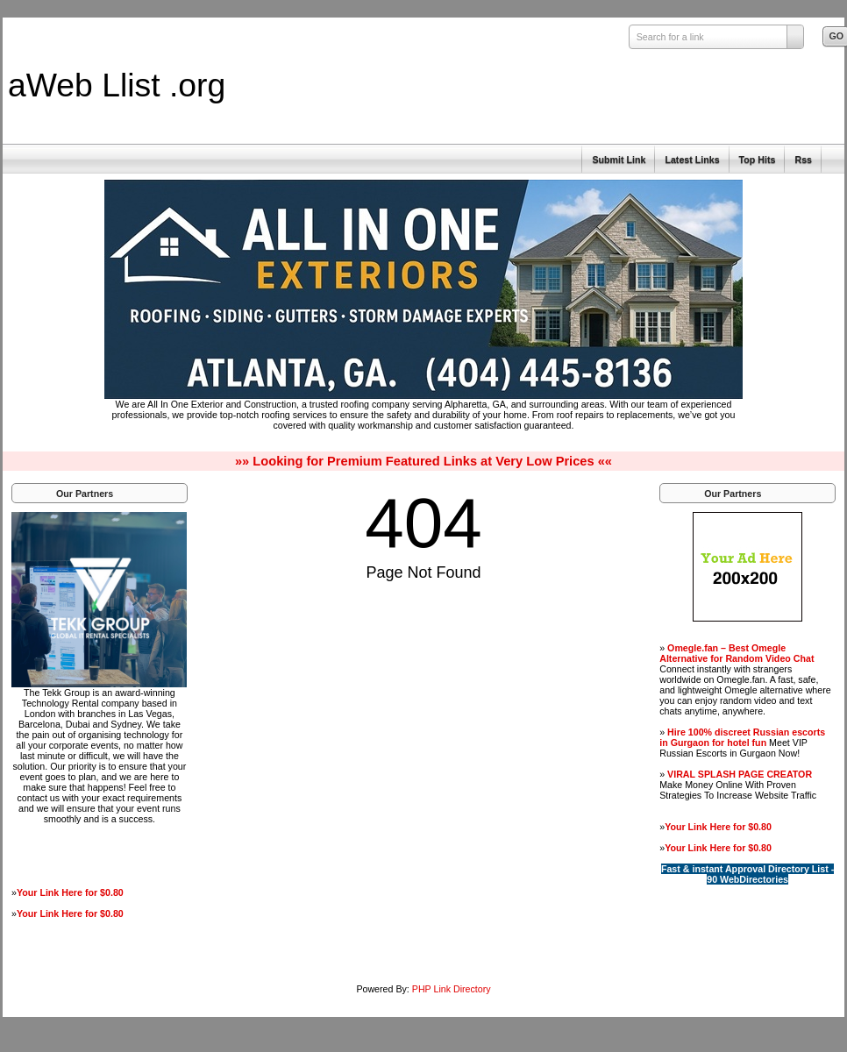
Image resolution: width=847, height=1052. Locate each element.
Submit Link (618, 159)
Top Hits (757, 159)
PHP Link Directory (451, 989)
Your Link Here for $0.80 (70, 892)
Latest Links (692, 159)
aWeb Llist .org (116, 85)
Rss (803, 159)
